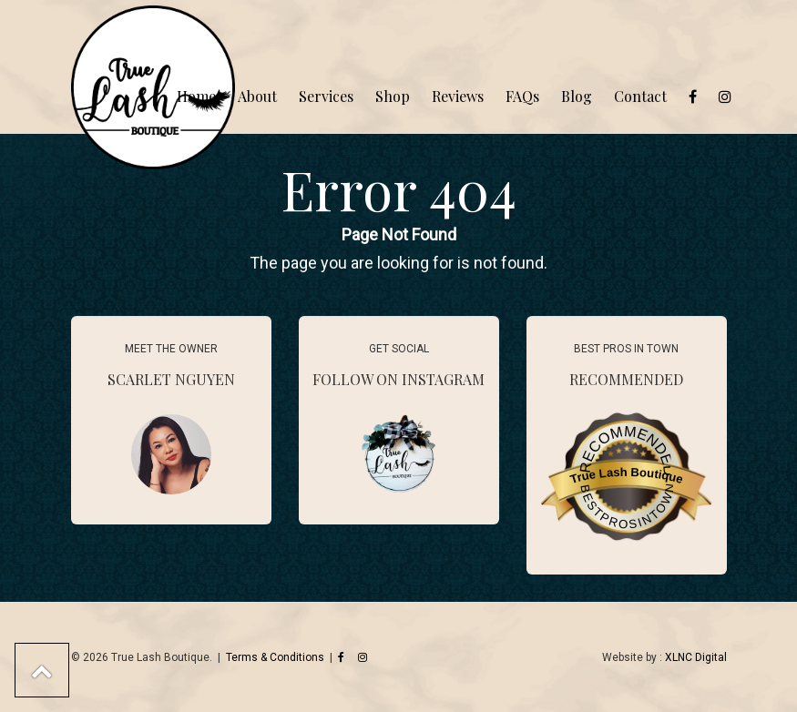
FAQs (522, 96)
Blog (576, 96)
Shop (392, 96)
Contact (640, 96)
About (257, 96)
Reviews (458, 96)
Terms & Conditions (275, 657)
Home (196, 96)
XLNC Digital (696, 657)
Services (326, 96)
